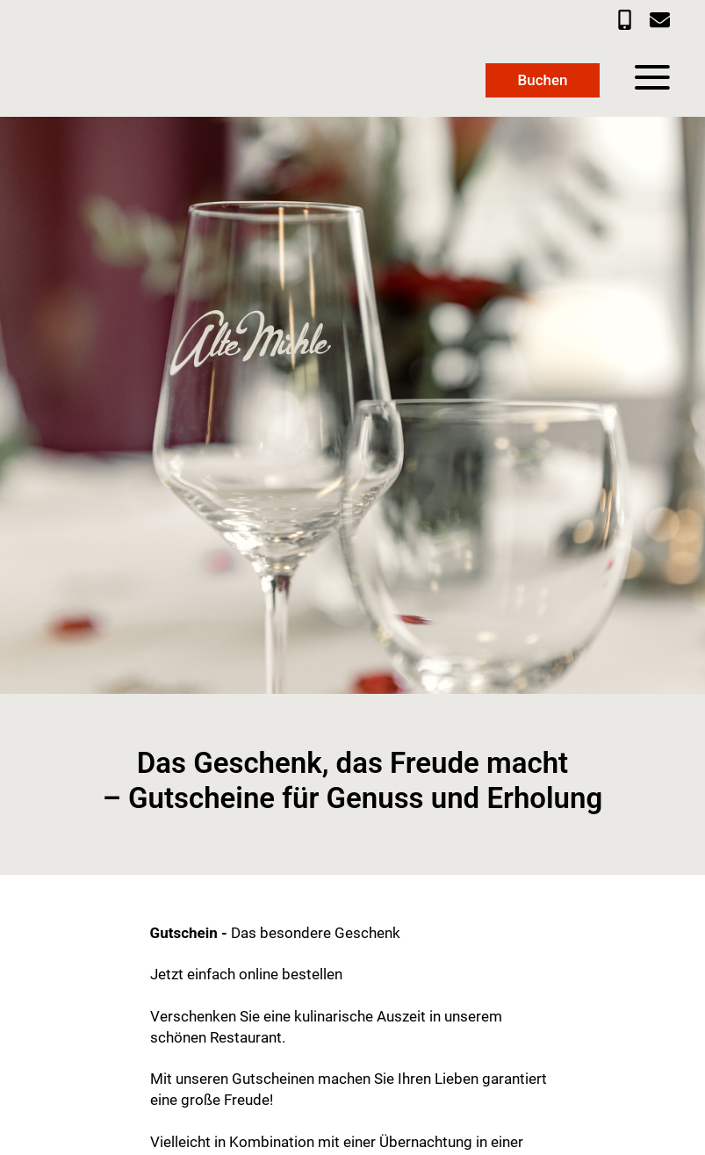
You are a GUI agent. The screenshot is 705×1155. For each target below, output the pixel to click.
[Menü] (652, 77)
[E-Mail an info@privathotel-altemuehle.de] (660, 20)
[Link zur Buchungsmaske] (542, 80)
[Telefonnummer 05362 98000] (625, 20)
